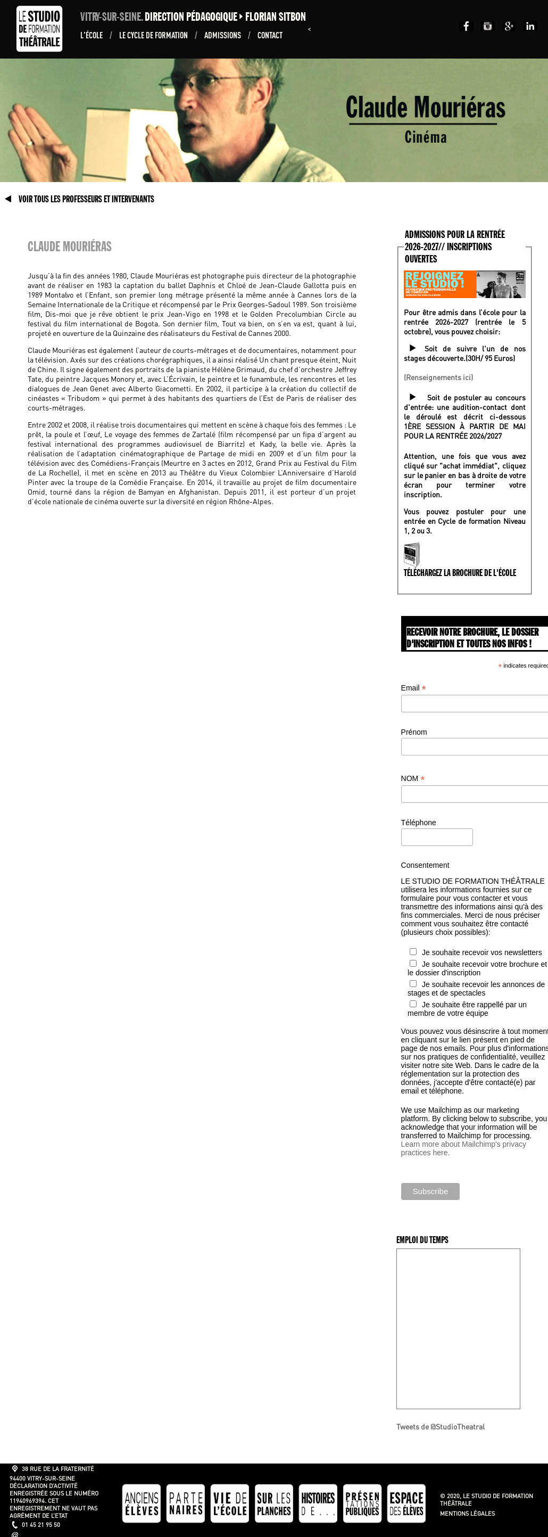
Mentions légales (467, 1513)
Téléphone (418, 822)
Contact (270, 34)
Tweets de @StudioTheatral (440, 1426)
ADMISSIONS (223, 34)
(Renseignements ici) (438, 377)
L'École (92, 34)
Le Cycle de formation (154, 34)
